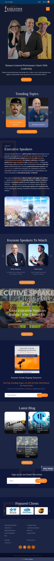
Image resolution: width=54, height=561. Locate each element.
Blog (6, 536)
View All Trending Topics (27, 131)
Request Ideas (31, 533)
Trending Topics (31, 525)
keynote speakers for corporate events (30, 156)
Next (51, 112)
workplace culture (32, 162)
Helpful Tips (8, 528)
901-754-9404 (9, 2)
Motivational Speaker (11, 525)
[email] (23, 481)
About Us (29, 530)
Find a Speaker (29, 559)
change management (18, 162)
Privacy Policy (31, 540)
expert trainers (9, 168)
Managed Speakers (10, 530)
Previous (3, 112)
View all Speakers (27, 282)
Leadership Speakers (33, 528)
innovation (40, 158)
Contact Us (8, 543)
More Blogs (27, 462)
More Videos (27, 334)
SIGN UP (41, 480)
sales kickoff (17, 180)
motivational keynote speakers (14, 160)
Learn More (26, 79)
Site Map (7, 540)
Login (39, 1)
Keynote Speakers (10, 533)
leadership (31, 158)
